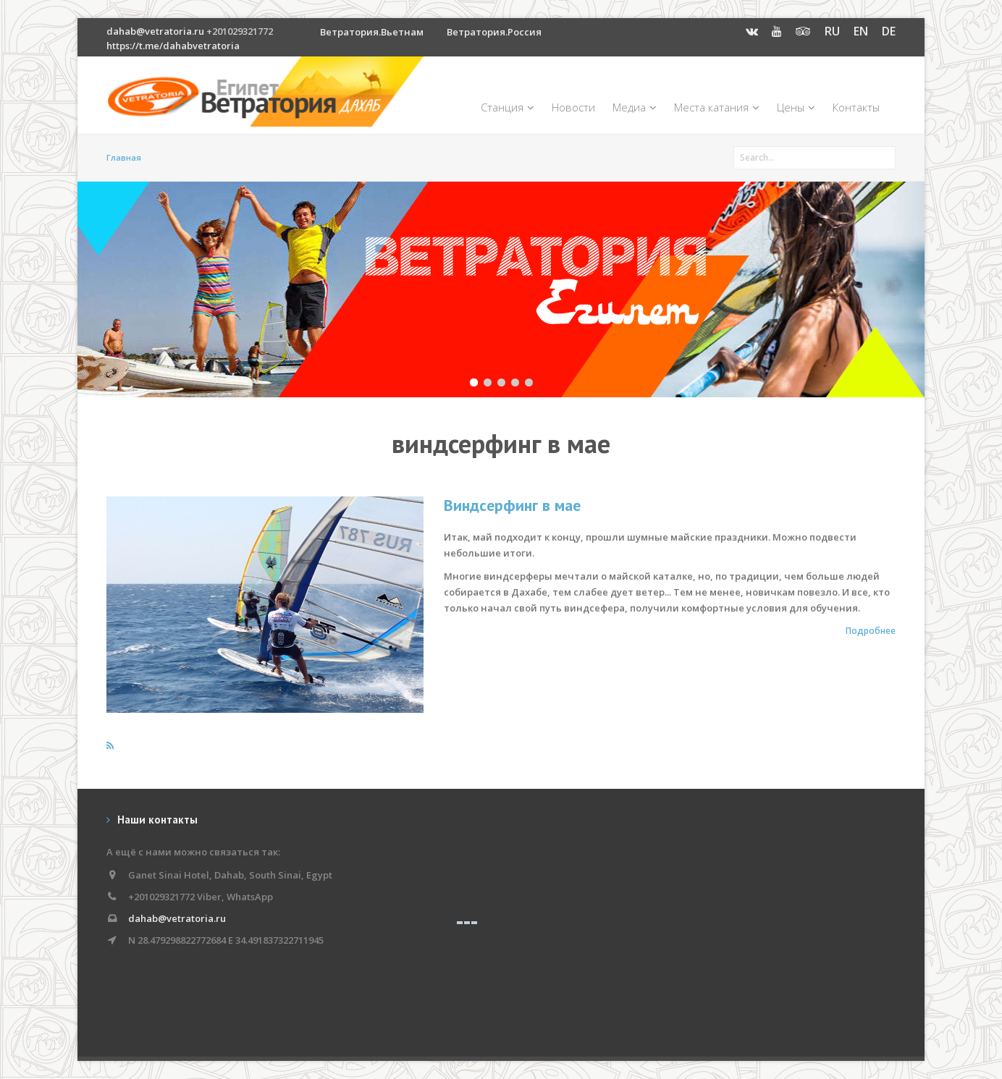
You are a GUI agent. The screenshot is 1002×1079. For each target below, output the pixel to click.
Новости (573, 107)
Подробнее (871, 630)
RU (832, 31)
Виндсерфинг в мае (512, 505)
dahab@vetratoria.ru (155, 31)
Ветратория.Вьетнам (372, 31)
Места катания (716, 107)
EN (861, 31)
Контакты (856, 107)
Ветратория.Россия (494, 31)
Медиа (634, 107)
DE (889, 31)
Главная (123, 157)
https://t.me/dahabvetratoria (173, 45)
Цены (796, 107)
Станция (507, 107)
